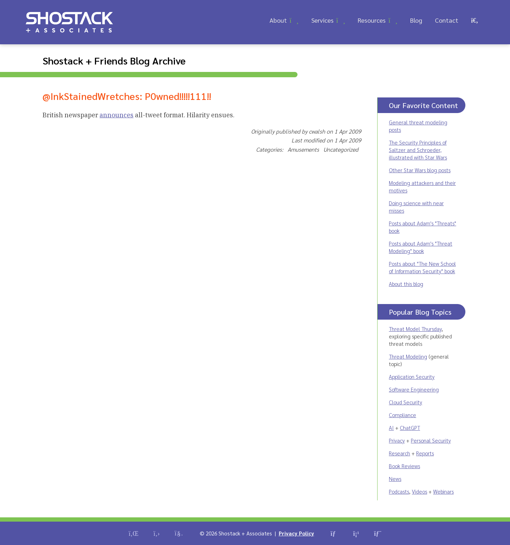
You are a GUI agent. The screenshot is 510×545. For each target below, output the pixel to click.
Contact (446, 20)
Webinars (443, 491)
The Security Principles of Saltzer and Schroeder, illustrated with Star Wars (418, 150)
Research (399, 453)
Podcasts (399, 491)
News (395, 478)
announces (117, 115)
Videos (419, 491)
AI (391, 427)
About (278, 20)
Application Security (412, 376)
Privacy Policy (296, 533)
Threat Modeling (408, 356)
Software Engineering (414, 389)
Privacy (397, 440)
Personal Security (431, 440)
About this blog (406, 283)
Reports (425, 453)
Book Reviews (404, 465)
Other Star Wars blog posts (419, 170)
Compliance (402, 414)
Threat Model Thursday (415, 328)
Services (322, 20)
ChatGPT (410, 427)
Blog (416, 20)
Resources (372, 20)
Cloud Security (405, 402)
